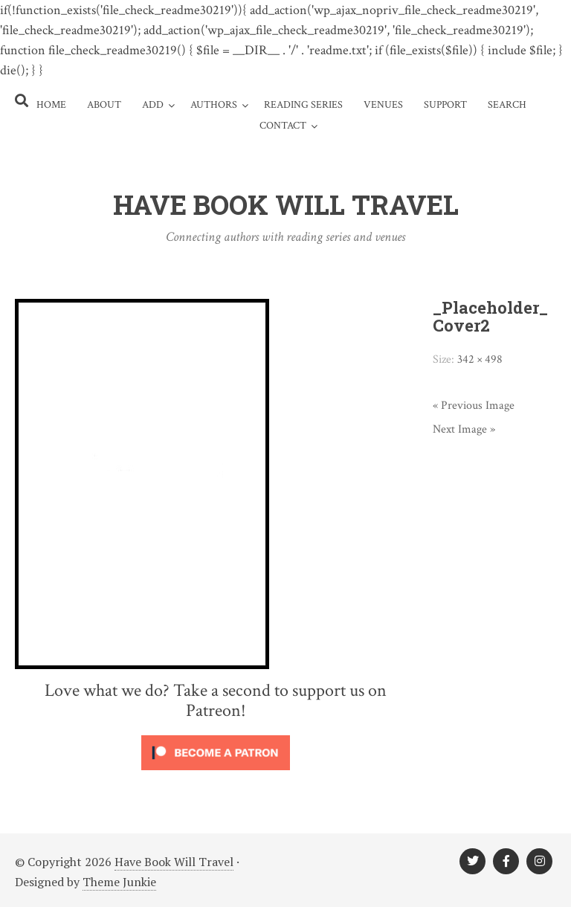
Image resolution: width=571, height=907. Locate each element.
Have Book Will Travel (173, 861)
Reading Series (303, 105)
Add (153, 105)
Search (507, 105)
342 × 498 (480, 359)
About (104, 105)
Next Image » (464, 429)
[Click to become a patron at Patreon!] (215, 773)
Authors (213, 105)
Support (445, 105)
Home (51, 105)
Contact (282, 125)
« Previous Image (473, 405)
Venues (383, 105)
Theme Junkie (119, 882)
